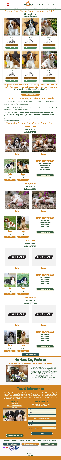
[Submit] (42, 433)
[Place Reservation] (11, 48)
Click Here (26, 104)
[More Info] (10, 180)
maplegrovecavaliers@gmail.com (48, 4)
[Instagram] (5, 4)
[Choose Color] (42, 424)
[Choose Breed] (42, 421)
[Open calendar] (54, 427)
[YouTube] (8, 4)
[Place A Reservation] (30, 444)
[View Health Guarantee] (14, 435)
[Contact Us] (30, 92)
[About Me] (11, 45)
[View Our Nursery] (30, 94)
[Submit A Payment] (49, 444)
